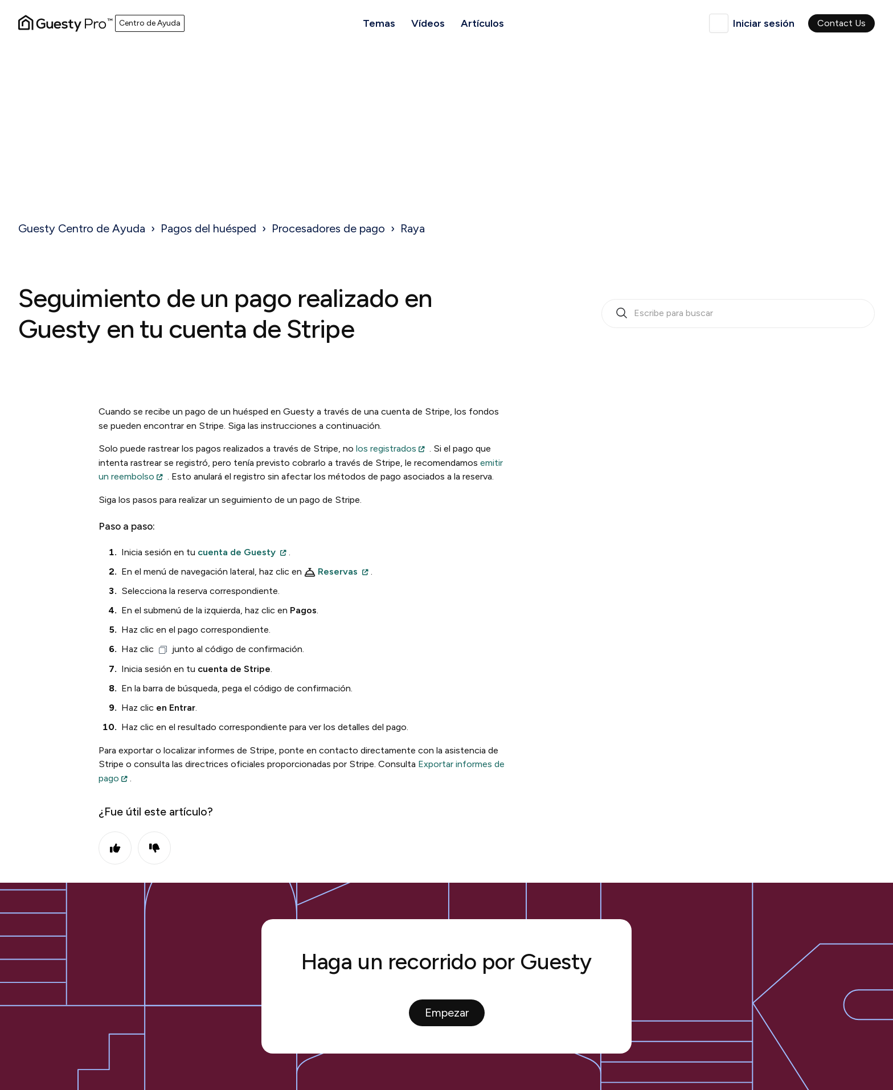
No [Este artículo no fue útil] (154, 847)
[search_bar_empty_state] (738, 314)
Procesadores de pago (328, 228)
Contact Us (841, 23)
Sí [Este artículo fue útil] (115, 847)
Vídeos (428, 23)
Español (718, 23)
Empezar (447, 1012)
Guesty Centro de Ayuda (81, 228)
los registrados (386, 448)
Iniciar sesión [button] (763, 23)
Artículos (482, 23)
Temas (379, 23)
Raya (412, 228)
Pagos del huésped (208, 228)
